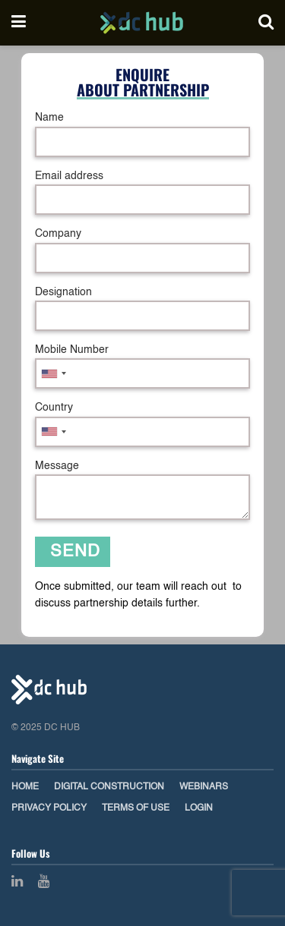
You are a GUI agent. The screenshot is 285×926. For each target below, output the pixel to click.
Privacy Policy (49, 808)
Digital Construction (109, 787)
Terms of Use (135, 808)
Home (25, 787)
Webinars (203, 787)
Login (199, 808)
